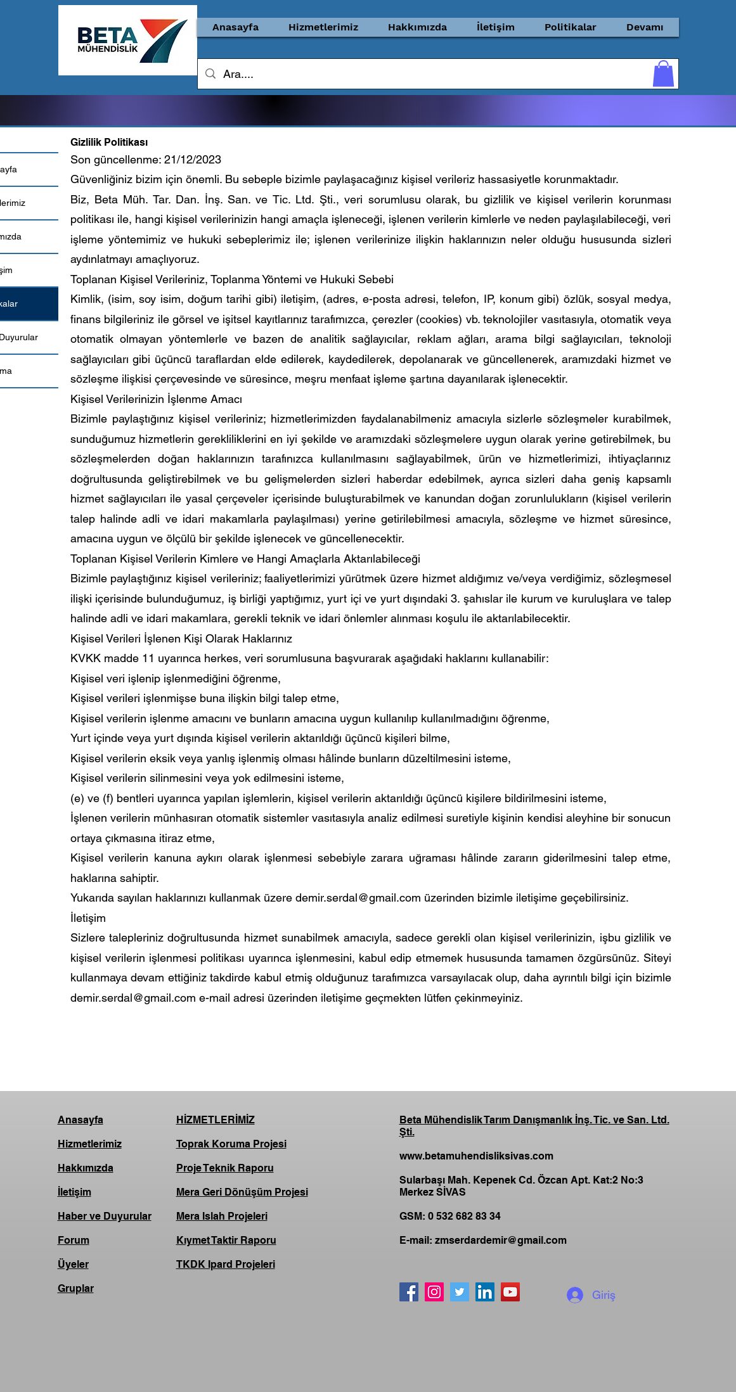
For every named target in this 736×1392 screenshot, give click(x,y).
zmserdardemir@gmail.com (501, 1240)
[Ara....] (437, 74)
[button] (323, 27)
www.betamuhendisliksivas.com (476, 1156)
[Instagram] (434, 1291)
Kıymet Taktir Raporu (226, 1240)
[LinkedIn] (484, 1291)
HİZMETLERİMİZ (215, 1120)
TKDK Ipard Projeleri (225, 1264)
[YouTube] (510, 1291)
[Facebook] (408, 1291)
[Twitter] (459, 1291)
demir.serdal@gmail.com (358, 897)
